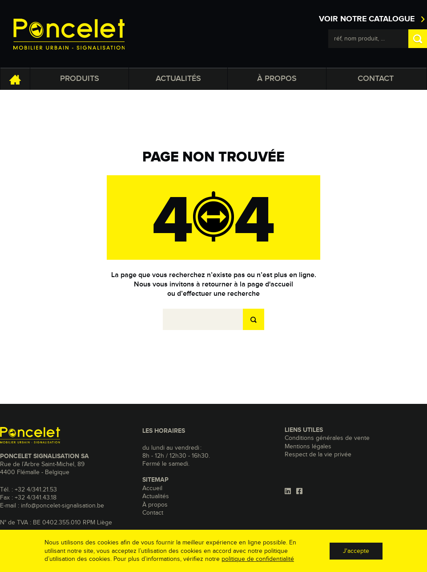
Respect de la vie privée (318, 454)
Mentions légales (308, 446)
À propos (277, 79)
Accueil (152, 488)
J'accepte (356, 551)
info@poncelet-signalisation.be (62, 506)
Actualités (178, 79)
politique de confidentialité (258, 559)
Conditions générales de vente (327, 438)
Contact (376, 79)
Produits (79, 79)
